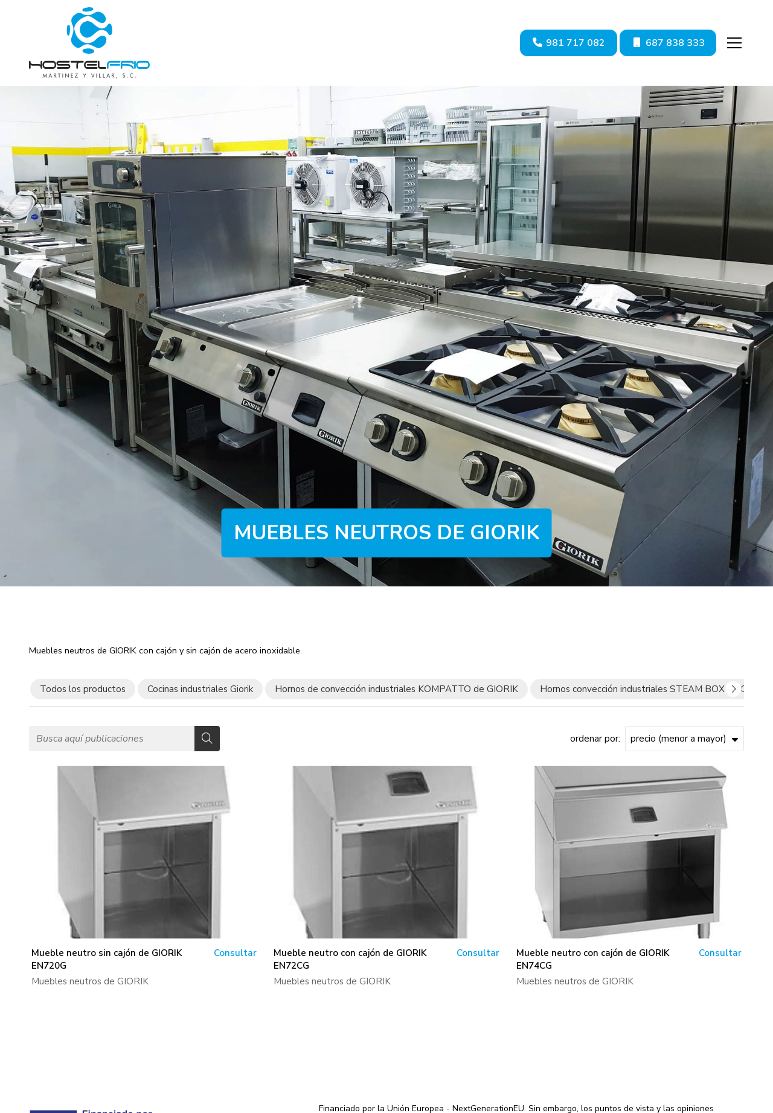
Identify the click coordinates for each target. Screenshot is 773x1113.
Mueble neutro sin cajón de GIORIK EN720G (106, 959)
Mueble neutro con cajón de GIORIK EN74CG (592, 959)
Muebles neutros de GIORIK (90, 981)
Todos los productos (83, 689)
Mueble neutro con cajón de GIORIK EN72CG (350, 959)
